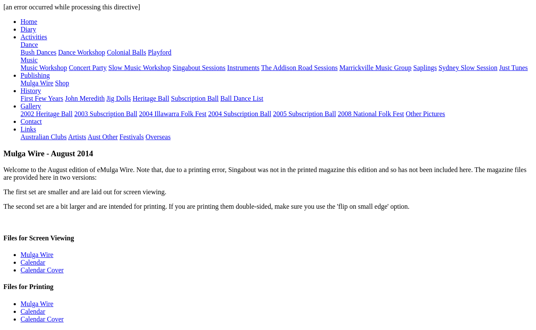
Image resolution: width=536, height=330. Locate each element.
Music (29, 60)
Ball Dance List (242, 98)
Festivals (132, 136)
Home (29, 21)
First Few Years (42, 98)
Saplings (425, 67)
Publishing (35, 75)
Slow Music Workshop (140, 67)
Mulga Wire (37, 83)
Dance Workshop (81, 52)
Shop (62, 83)
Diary (28, 29)
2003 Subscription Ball (106, 113)
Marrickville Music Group (375, 67)
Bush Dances (38, 52)
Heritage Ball (151, 98)
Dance (29, 44)
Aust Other (103, 136)
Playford (159, 52)
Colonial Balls (126, 52)
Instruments (243, 67)
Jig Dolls (118, 98)
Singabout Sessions (199, 67)
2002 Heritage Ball (47, 113)
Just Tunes (513, 67)
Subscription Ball (195, 98)
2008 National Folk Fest (371, 113)
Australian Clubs (44, 136)
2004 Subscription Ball (239, 113)
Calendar (33, 262)
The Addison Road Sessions (299, 67)
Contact (31, 121)
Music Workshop (44, 67)
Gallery (31, 106)
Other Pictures (425, 113)
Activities (34, 37)
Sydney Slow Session (468, 67)
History (31, 90)
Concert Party (87, 67)
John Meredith (85, 98)
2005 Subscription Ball (304, 113)
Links (28, 129)
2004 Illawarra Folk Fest (172, 113)
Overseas (158, 136)
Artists (77, 136)
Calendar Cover (42, 270)
